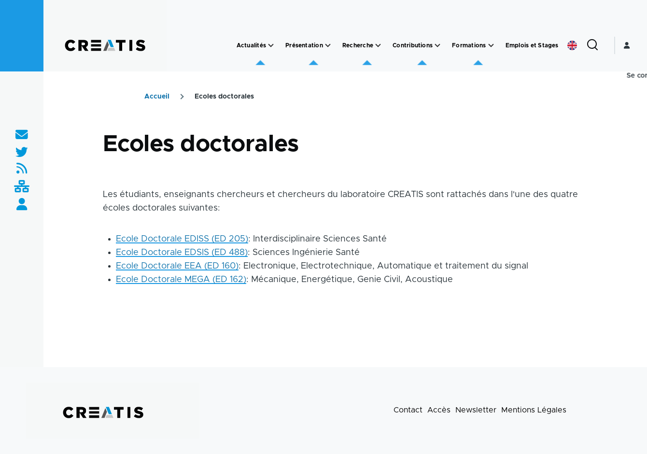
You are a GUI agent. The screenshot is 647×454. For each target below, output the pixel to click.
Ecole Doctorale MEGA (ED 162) (181, 279)
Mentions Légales (533, 410)
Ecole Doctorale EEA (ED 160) (177, 266)
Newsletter (475, 410)
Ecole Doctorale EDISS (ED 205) (182, 239)
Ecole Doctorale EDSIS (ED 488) (182, 252)
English (572, 45)
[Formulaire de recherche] (592, 45)
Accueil (156, 96)
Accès (438, 410)
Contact (408, 410)
